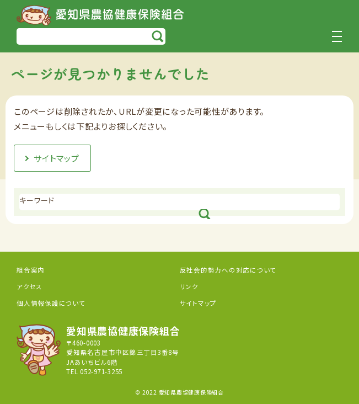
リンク (189, 286)
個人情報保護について (51, 303)
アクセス (29, 286)
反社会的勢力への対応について (228, 269)
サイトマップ (198, 303)
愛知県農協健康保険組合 (100, 15)
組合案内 (31, 269)
